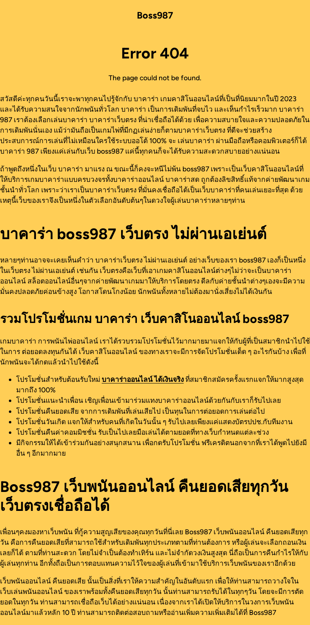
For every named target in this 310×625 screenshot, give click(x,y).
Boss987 (155, 15)
